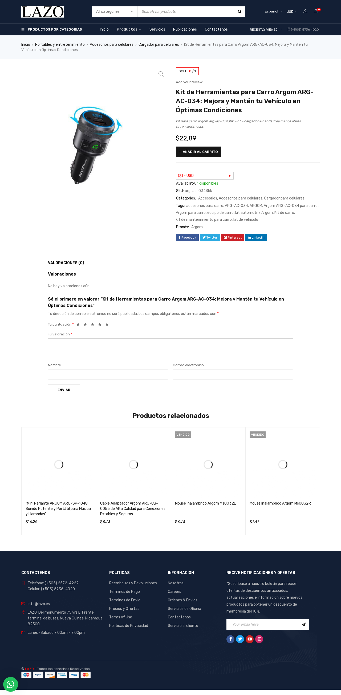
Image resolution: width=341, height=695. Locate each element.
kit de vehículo (245, 219)
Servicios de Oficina (184, 608)
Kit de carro (284, 212)
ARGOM (256, 205)
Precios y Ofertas (124, 608)
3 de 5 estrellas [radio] (94, 325)
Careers (174, 591)
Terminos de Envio (124, 600)
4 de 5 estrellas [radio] (101, 325)
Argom (197, 227)
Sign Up (304, 624)
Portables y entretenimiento (60, 44)
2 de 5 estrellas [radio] (87, 325)
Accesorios (207, 198)
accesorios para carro (204, 205)
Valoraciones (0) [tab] (66, 263)
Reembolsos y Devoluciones (133, 583)
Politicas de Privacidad (128, 625)
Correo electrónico (188, 365)
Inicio (25, 44)
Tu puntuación (61, 324)
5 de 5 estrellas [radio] (108, 325)
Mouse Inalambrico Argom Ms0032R (280, 503)
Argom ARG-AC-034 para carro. (291, 205)
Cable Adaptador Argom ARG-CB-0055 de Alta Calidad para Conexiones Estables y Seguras (132, 508)
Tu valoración (60, 334)
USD (290, 12)
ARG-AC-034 (236, 205)
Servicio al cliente (183, 625)
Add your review (189, 82)
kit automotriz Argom (254, 212)
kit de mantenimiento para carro (204, 219)
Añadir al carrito (200, 152)
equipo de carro (220, 212)
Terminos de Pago (124, 591)
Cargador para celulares (159, 44)
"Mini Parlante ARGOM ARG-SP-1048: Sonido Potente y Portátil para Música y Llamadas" (58, 508)
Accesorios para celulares (111, 44)
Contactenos (179, 617)
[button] (161, 74)
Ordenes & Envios (182, 600)
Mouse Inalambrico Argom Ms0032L (205, 503)
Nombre (54, 365)
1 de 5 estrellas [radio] (79, 325)
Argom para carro (191, 212)
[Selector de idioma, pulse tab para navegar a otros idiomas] (273, 11)
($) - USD (186, 175)
